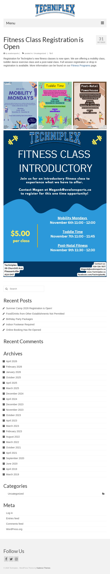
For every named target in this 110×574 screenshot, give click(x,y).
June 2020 (11, 463)
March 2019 (12, 474)
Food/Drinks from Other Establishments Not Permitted (35, 313)
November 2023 (15, 409)
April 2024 (11, 399)
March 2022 (12, 442)
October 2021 (13, 447)
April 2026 (11, 361)
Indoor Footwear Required (20, 324)
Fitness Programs (80, 65)
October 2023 (13, 415)
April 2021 (11, 452)
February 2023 (14, 431)
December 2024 (15, 393)
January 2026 (13, 372)
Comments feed (14, 523)
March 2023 (12, 426)
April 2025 (11, 382)
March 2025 (12, 388)
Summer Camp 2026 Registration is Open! (29, 308)
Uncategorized (40, 53)
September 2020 (15, 458)
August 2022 (13, 436)
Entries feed (12, 518)
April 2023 (11, 420)
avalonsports (13, 53)
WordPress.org (14, 529)
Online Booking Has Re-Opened (23, 329)
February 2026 (14, 366)
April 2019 (11, 469)
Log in (9, 513)
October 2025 (13, 377)
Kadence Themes (43, 568)
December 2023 (15, 404)
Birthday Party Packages (19, 319)
